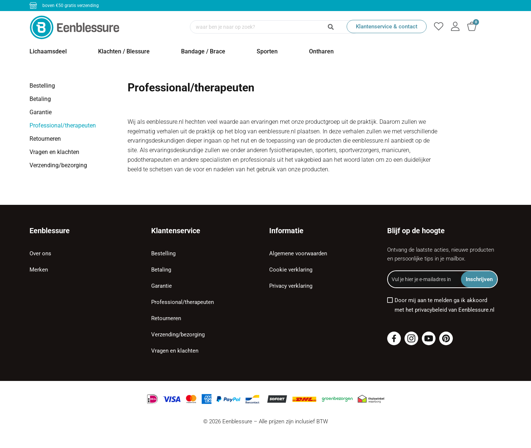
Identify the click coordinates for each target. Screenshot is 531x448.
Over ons (40, 253)
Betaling (40, 98)
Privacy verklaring (290, 286)
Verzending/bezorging (58, 165)
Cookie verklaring (290, 269)
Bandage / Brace (203, 51)
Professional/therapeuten (63, 125)
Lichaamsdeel (48, 51)
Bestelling (42, 85)
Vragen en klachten (54, 151)
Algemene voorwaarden (298, 253)
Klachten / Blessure (124, 51)
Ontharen (321, 51)
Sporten (267, 51)
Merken (39, 269)
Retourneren (45, 138)
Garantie (41, 112)
